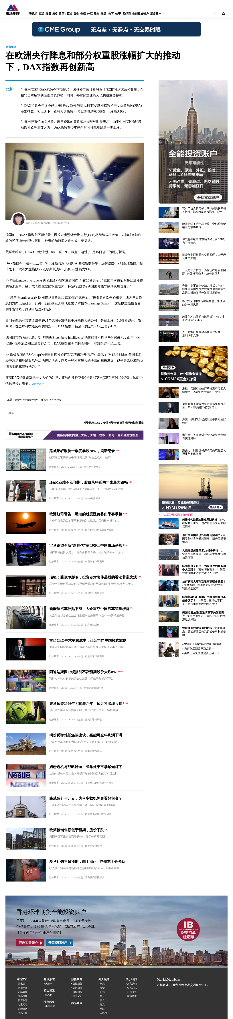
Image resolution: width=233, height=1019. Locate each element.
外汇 (90, 13)
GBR (107, 377)
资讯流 (33, 13)
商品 (103, 13)
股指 (96, 13)
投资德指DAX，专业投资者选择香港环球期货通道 (113, 422)
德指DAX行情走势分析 (26, 399)
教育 (111, 13)
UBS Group (32, 355)
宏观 (41, 13)
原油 (69, 13)
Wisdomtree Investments (26, 280)
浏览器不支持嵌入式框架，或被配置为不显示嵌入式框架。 (193, 371)
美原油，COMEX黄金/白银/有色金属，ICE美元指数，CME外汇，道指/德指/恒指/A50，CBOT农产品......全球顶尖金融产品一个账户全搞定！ (55, 926)
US (138, 355)
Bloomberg (55, 399)
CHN (10, 343)
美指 (83, 13)
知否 (118, 13)
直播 (48, 13)
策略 (55, 13)
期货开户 (155, 13)
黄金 (76, 13)
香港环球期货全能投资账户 (51, 912)
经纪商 (127, 13)
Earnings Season (99, 303)
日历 (61, 13)
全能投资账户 (140, 13)
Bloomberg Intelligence (67, 337)
